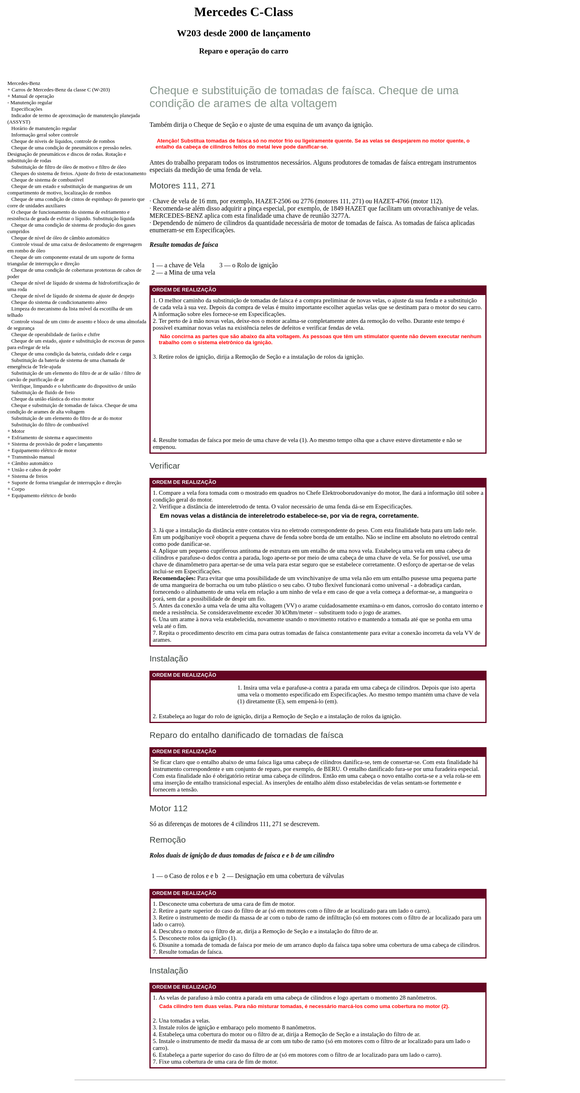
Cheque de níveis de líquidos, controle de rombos (63, 141)
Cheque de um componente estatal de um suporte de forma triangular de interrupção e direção (70, 260)
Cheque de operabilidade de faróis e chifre (55, 334)
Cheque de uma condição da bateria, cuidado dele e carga (71, 354)
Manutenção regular (31, 102)
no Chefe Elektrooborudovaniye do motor (349, 493)
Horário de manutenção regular (44, 128)
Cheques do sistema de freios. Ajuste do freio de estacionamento (78, 173)
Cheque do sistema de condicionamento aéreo (59, 302)
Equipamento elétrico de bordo (44, 495)
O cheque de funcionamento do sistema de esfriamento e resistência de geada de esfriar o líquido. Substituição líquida (71, 215)
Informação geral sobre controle (44, 135)
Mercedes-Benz (23, 83)
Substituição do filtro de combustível (50, 424)
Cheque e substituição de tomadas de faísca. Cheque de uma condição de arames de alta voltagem (72, 408)
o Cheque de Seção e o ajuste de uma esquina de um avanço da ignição (280, 124)
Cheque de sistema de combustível (47, 180)
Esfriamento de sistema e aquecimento (52, 437)
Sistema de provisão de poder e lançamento (57, 444)
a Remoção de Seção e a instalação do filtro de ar (317, 931)
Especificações (26, 109)
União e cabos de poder (36, 470)
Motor (18, 431)
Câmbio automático (32, 463)
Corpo (18, 489)
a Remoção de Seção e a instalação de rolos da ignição (296, 356)
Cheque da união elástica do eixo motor (52, 399)
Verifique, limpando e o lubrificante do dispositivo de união (73, 386)
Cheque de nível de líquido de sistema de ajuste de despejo (72, 296)
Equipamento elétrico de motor (44, 450)
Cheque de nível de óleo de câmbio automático (60, 238)
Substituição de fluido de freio (43, 392)
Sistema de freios (30, 476)
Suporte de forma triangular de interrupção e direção (67, 482)
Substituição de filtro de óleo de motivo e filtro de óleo (68, 167)
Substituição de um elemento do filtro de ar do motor (66, 418)
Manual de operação (33, 96)
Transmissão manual (32, 457)
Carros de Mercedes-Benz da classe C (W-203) (61, 90)
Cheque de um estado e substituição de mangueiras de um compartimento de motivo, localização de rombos (69, 189)
